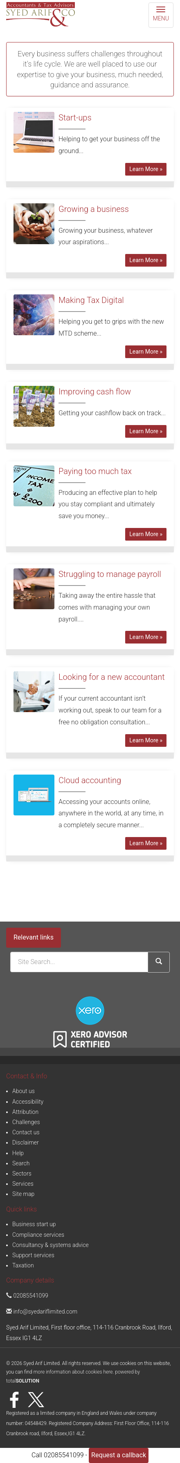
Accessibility (27, 1101)
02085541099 (27, 1295)
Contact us (26, 1132)
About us (23, 1091)
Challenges (26, 1122)
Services (23, 1183)
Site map (23, 1194)
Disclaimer (25, 1142)
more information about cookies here (73, 1372)
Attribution (25, 1112)
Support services (33, 1255)
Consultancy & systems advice (50, 1245)
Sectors (22, 1173)
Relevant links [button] (34, 937)
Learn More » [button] (145, 169)
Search (21, 1163)
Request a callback (118, 1455)
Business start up (34, 1224)
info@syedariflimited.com (41, 1311)
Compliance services (38, 1234)
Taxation (23, 1265)
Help (18, 1153)
